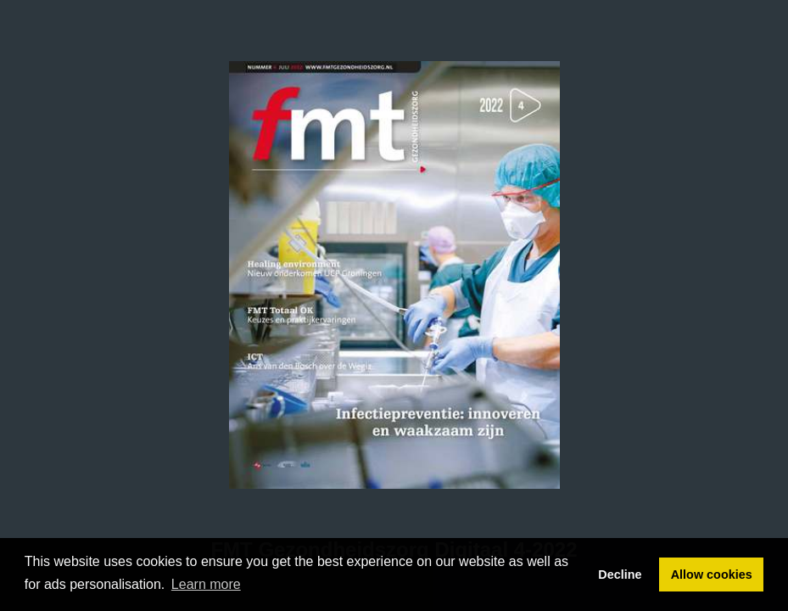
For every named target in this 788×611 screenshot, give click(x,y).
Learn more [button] (206, 584)
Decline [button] (619, 574)
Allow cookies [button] (711, 574)
